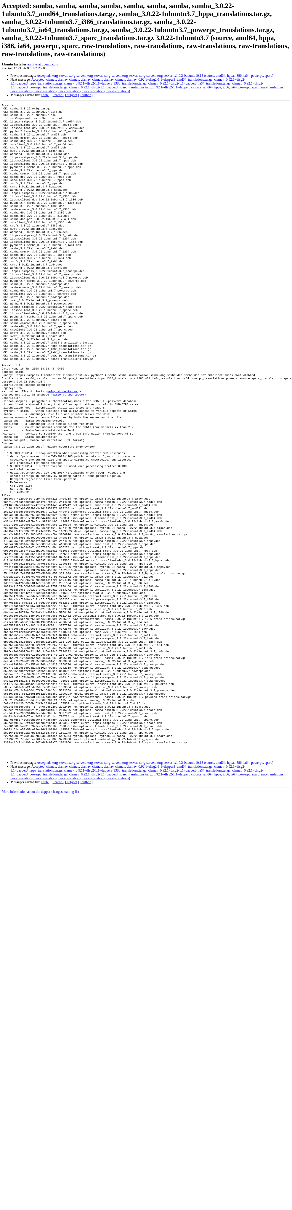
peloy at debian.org (63, 449)
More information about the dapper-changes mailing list (40, 921)
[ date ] (46, 95)
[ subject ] (72, 95)
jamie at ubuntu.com (68, 453)
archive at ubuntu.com (42, 64)
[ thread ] (57, 95)
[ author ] (86, 95)
